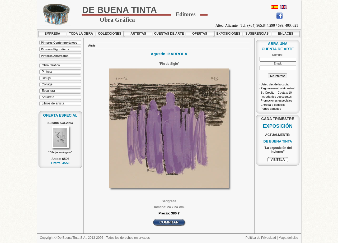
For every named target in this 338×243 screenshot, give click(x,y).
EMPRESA (52, 33)
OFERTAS (199, 33)
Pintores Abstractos (54, 55)
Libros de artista (53, 103)
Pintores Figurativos (55, 49)
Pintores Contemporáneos (59, 42)
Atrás (92, 45)
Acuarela (48, 97)
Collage (47, 84)
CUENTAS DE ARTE (169, 33)
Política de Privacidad (261, 238)
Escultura (48, 91)
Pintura (47, 72)
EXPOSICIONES (228, 33)
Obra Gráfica (51, 65)
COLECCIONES (109, 33)
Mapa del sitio (288, 238)
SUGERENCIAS (257, 33)
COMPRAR (169, 222)
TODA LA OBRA (81, 33)
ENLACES (285, 33)
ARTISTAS (138, 33)
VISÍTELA (278, 160)
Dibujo (46, 78)
